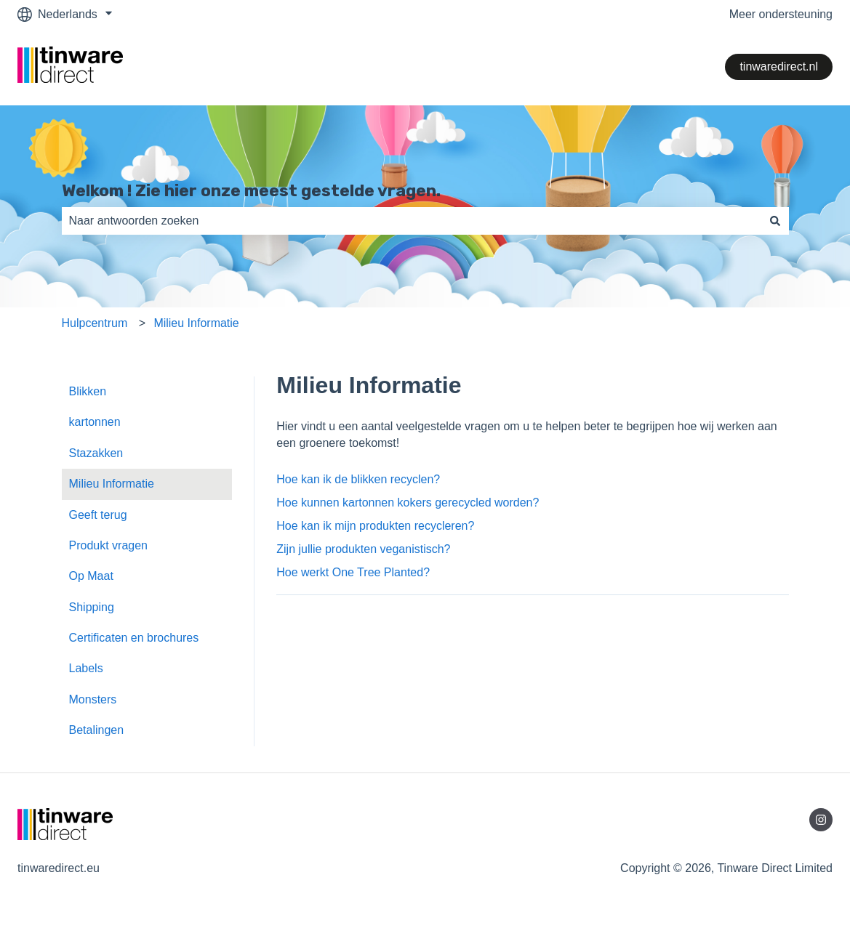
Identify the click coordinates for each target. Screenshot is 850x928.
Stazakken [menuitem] (96, 453)
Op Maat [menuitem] (91, 576)
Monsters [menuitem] (93, 699)
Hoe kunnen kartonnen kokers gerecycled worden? (407, 502)
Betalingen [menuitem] (96, 730)
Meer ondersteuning (781, 14)
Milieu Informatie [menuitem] (111, 483)
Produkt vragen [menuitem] (108, 545)
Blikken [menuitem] (88, 391)
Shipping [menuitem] (91, 607)
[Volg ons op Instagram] (821, 819)
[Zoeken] (775, 221)
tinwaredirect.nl (778, 66)
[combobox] (411, 221)
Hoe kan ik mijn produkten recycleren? (375, 526)
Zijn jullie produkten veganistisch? (363, 549)
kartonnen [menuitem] (95, 422)
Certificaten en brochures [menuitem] (134, 638)
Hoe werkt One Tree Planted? (353, 572)
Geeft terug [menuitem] (98, 515)
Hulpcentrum (95, 323)
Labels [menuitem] (86, 668)
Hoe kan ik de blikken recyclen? (358, 479)
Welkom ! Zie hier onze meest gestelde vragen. (251, 190)
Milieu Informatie (195, 323)
